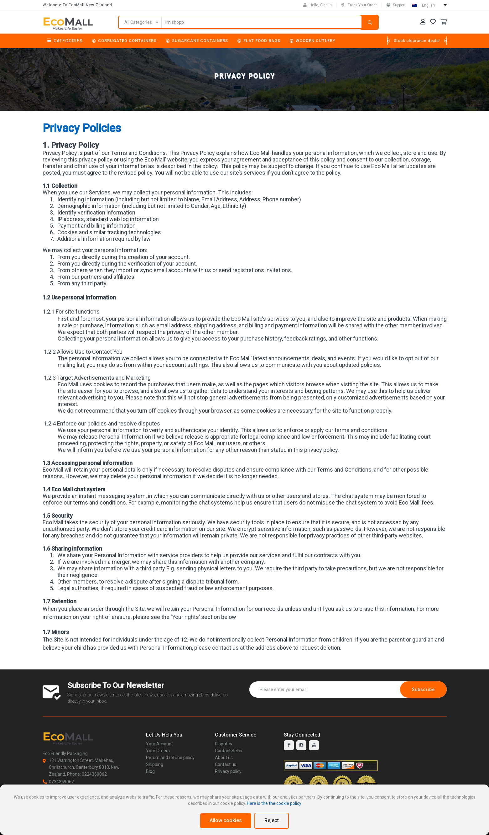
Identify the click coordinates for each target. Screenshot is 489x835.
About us (224, 757)
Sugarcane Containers (197, 40)
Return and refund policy (170, 757)
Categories (65, 40)
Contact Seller (229, 750)
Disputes (223, 743)
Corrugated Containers (124, 40)
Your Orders (158, 750)
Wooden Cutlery (313, 40)
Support (396, 5)
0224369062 (58, 781)
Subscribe (423, 689)
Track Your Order (359, 5)
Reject (271, 820)
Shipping (154, 764)
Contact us (225, 764)
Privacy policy (228, 771)
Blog (150, 771)
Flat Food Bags (258, 40)
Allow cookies (226, 820)
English (428, 5)
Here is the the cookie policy (274, 803)
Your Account (159, 743)
